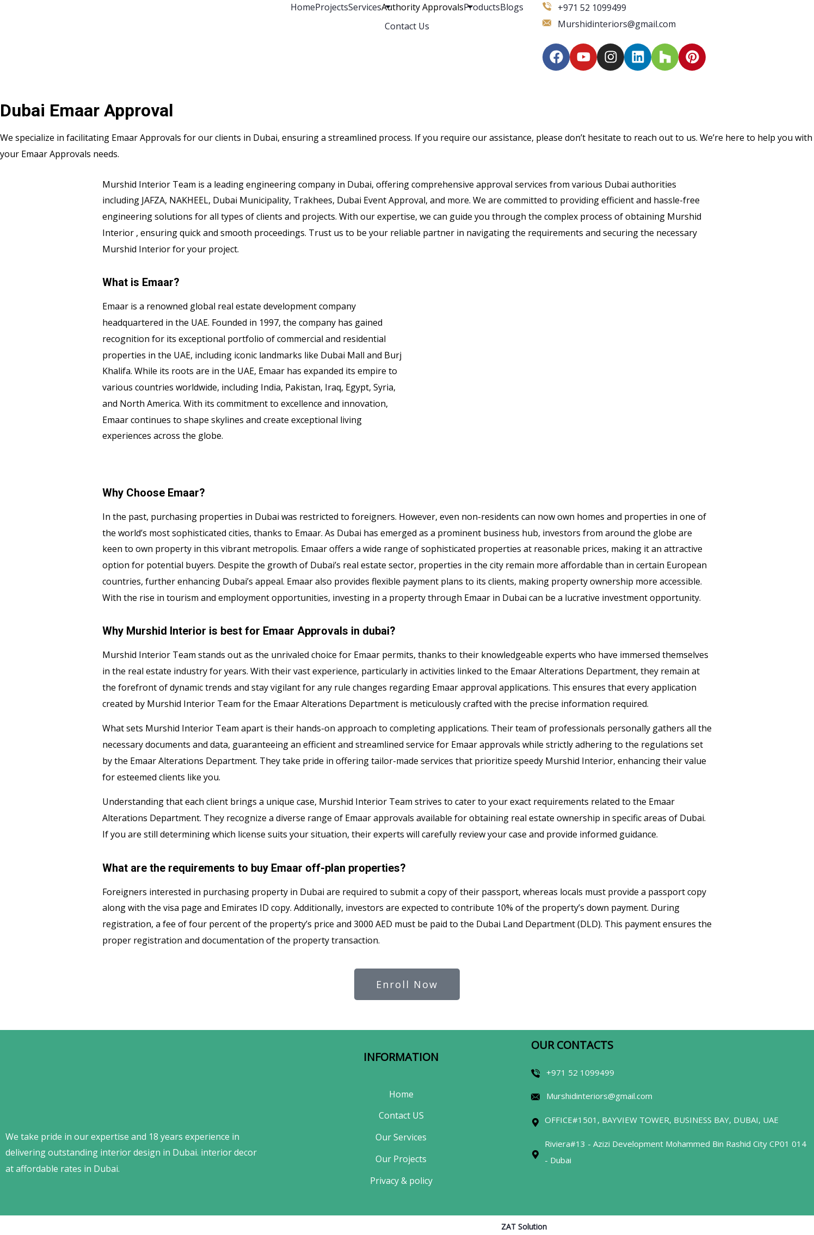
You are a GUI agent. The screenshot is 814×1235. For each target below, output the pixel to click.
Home (303, 7)
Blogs (511, 7)
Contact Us (407, 26)
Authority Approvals (422, 7)
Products (482, 7)
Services (364, 7)
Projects (331, 7)
